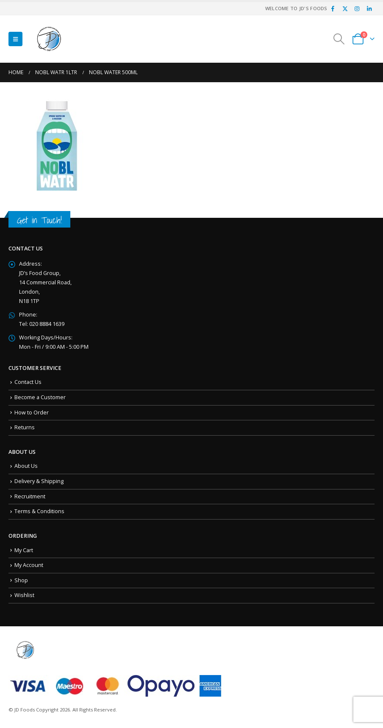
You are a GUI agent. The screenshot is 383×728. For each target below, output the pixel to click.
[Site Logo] (49, 39)
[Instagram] (357, 8)
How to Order (31, 412)
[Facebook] (333, 8)
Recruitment (29, 496)
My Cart (23, 550)
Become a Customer (40, 397)
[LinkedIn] (369, 8)
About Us (26, 466)
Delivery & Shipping (39, 481)
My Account (28, 565)
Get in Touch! (39, 220)
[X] (344, 8)
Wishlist (24, 595)
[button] (15, 39)
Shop (21, 580)
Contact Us (28, 382)
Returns (24, 427)
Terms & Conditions (39, 511)
